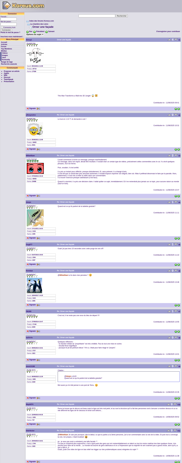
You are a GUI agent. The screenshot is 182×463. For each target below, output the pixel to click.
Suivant (51, 31)
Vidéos (5, 53)
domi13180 (30, 366)
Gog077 (29, 245)
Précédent (40, 31)
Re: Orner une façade (65, 115)
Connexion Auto (9, 27)
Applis (6, 73)
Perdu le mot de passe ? (10, 32)
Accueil (4, 42)
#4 (179, 202)
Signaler (31, 108)
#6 (179, 271)
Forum (3, 47)
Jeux (4, 57)
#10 (178, 405)
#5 (179, 245)
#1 (179, 40)
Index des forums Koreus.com (41, 21)
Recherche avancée (9, 64)
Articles (4, 44)
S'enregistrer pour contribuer (168, 31)
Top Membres (6, 49)
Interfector (30, 431)
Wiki (5, 75)
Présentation (9, 82)
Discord (7, 77)
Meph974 (29, 404)
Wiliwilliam (30, 156)
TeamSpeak (8, 79)
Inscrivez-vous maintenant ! (12, 37)
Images (5, 55)
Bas (30, 31)
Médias (4, 51)
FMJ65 (28, 311)
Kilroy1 (29, 40)
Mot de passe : (6, 22)
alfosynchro (31, 115)
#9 (179, 367)
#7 (179, 312)
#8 (179, 338)
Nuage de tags (7, 62)
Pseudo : (4, 17)
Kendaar (29, 271)
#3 (179, 156)
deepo (28, 202)
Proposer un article (11, 71)
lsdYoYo (29, 338)
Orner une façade (42, 26)
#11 (178, 431)
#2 (179, 115)
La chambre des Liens (39, 24)
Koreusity (6, 60)
